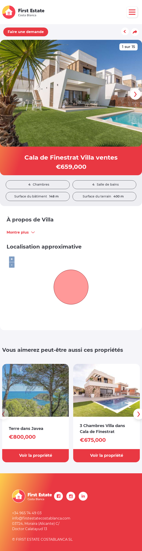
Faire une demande (26, 32)
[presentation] (135, 94)
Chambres (37, 184)
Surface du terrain (104, 196)
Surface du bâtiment (37, 196)
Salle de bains (104, 184)
